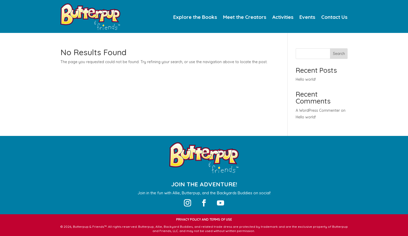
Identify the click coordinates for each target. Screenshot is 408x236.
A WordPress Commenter (318, 110)
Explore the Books (195, 17)
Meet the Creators (244, 17)
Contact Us (334, 17)
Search (339, 53)
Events (307, 17)
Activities (283, 17)
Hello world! (306, 79)
